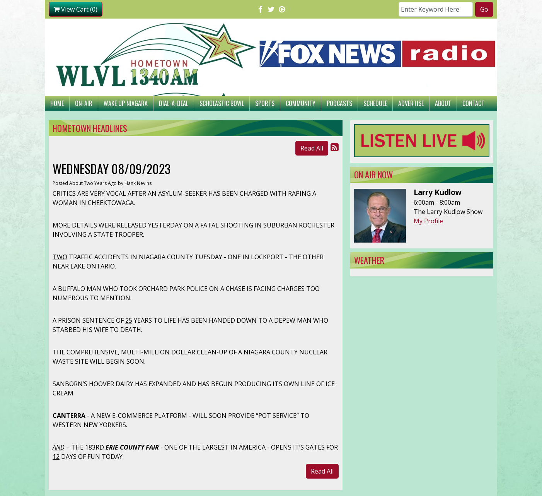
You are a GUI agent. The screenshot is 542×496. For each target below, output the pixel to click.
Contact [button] (473, 103)
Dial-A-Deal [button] (173, 103)
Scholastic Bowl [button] (221, 103)
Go (484, 9)
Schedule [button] (375, 103)
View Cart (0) (75, 9)
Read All (311, 148)
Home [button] (57, 103)
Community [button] (300, 103)
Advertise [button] (411, 103)
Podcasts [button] (339, 103)
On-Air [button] (83, 103)
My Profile (428, 221)
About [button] (443, 103)
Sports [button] (264, 103)
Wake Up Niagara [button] (126, 103)
